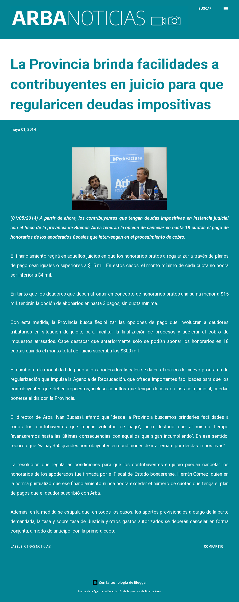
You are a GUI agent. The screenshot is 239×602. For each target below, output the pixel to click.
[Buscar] (204, 8)
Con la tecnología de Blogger (119, 582)
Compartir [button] (213, 546)
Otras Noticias (37, 546)
